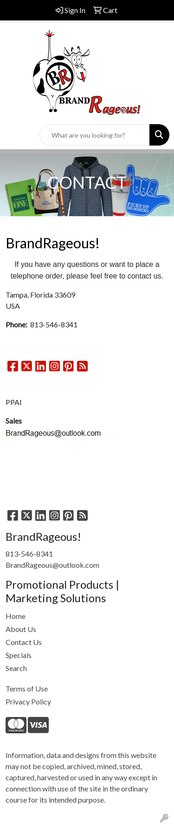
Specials (19, 655)
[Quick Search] (94, 135)
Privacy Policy (28, 701)
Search (16, 668)
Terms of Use (27, 688)
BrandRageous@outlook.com (52, 564)
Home (16, 615)
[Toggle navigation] (14, 135)
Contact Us (24, 642)
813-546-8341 (29, 553)
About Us (21, 629)
